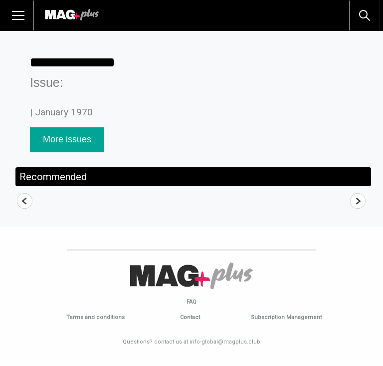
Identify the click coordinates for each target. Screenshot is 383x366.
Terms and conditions (95, 317)
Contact (190, 317)
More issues (67, 139)
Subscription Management (286, 317)
